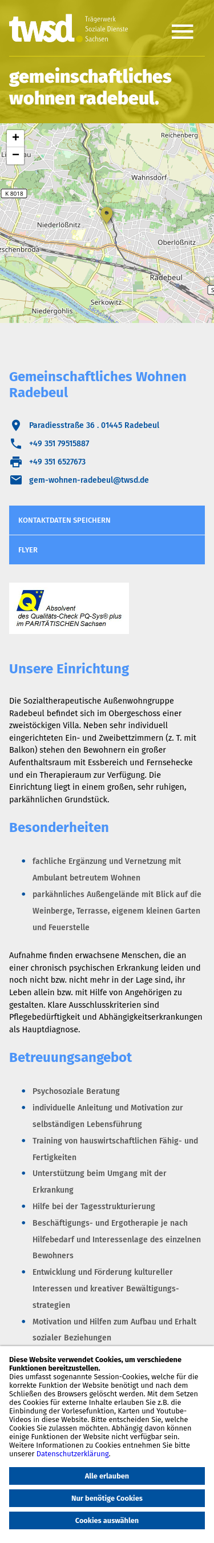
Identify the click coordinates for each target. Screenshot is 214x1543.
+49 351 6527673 (57, 462)
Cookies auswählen (107, 1520)
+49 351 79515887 (59, 444)
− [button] (15, 155)
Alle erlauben (107, 1476)
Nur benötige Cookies (107, 1498)
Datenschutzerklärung (73, 1453)
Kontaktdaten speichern (64, 520)
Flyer (28, 550)
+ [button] (15, 138)
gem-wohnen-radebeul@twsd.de (89, 480)
